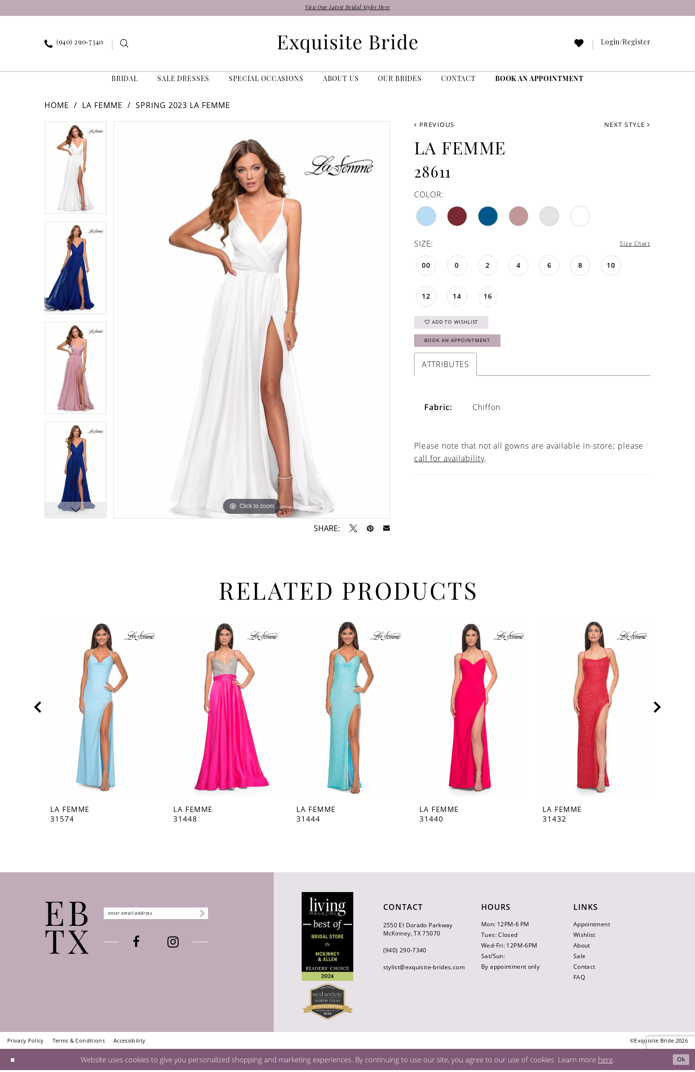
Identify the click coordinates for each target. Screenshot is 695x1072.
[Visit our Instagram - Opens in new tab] (188, 945)
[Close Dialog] (14, 1061)
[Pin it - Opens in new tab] (370, 530)
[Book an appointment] (539, 82)
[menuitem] (74, 46)
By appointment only (510, 968)
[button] (626, 46)
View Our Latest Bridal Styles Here (347, 9)
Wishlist (584, 937)
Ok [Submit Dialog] (678, 1061)
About (581, 947)
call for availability (449, 471)
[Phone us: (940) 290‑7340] (74, 46)
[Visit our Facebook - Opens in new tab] (151, 945)
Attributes (445, 377)
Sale (579, 958)
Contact (584, 968)
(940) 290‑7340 (405, 952)
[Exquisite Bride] (66, 930)
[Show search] (125, 47)
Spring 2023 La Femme (183, 107)
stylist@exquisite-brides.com (424, 969)
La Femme (102, 107)
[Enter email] (171, 915)
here (605, 1061)
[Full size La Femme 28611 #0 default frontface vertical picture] (251, 322)
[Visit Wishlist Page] (579, 47)
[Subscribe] (229, 915)
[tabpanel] (75, 174)
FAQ (579, 979)
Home (56, 107)
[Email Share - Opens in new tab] (386, 530)
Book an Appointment (469, 351)
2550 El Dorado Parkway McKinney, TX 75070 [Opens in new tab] (418, 931)
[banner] (347, 45)
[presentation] (101, 709)
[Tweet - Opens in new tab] (353, 530)
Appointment (591, 926)
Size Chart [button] (630, 246)
